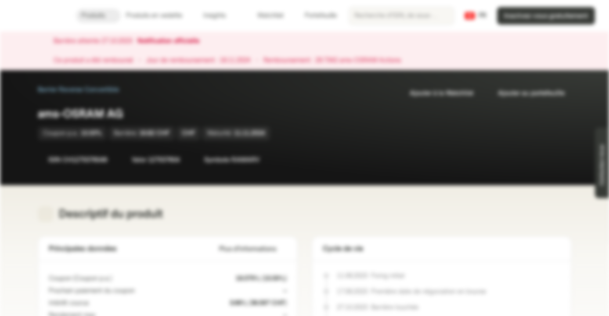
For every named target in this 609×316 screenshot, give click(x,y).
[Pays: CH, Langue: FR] (475, 16)
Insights (219, 15)
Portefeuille (315, 15)
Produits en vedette (159, 15)
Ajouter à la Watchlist (436, 93)
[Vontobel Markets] (38, 15)
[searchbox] (401, 16)
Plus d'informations (253, 249)
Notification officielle (172, 41)
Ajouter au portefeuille (526, 93)
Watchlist (265, 15)
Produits (98, 15)
